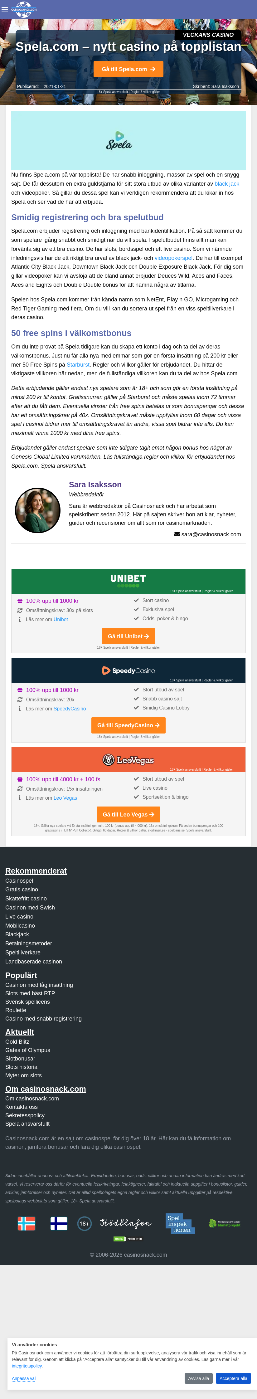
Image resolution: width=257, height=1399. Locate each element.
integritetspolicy (26, 1365)
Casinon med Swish (30, 907)
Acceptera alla (233, 1378)
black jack (227, 184)
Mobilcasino (20, 926)
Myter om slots (23, 1075)
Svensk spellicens (27, 1002)
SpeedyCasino (70, 708)
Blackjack (17, 934)
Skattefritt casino (26, 898)
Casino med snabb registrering (43, 1019)
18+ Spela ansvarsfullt (112, 92)
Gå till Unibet (128, 636)
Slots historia (21, 1067)
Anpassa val (24, 1378)
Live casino (19, 917)
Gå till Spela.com (128, 69)
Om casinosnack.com (32, 1098)
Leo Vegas (65, 798)
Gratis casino (21, 889)
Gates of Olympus (27, 1050)
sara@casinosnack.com (211, 534)
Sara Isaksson (225, 86)
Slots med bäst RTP (30, 993)
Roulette (15, 1010)
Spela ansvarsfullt (27, 1124)
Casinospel (19, 881)
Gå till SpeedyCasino (128, 725)
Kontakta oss (21, 1107)
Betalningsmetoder (28, 943)
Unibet (61, 619)
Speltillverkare (23, 952)
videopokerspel (173, 258)
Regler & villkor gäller (145, 92)
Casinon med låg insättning (39, 985)
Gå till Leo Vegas (128, 815)
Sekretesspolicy (25, 1115)
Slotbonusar (20, 1058)
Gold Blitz (17, 1042)
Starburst (78, 365)
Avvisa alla (198, 1378)
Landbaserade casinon (33, 961)
